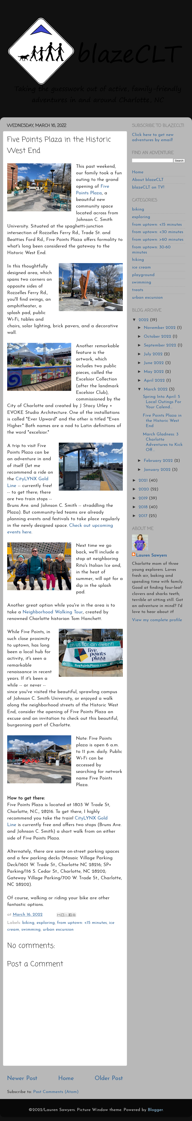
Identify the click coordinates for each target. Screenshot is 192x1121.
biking (28, 923)
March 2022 (156, 389)
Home (66, 1078)
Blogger (155, 1110)
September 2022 (161, 345)
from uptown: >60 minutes (157, 240)
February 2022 (159, 461)
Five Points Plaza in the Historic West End (162, 420)
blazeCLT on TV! (148, 187)
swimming (31, 929)
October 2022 (158, 336)
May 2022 (154, 372)
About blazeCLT (148, 180)
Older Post (109, 1078)
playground (143, 275)
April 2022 (155, 380)
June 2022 (154, 363)
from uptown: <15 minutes (82, 923)
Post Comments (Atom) (56, 1092)
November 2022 (160, 328)
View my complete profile (157, 620)
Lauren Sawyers (151, 555)
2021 (144, 480)
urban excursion (58, 929)
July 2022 (154, 354)
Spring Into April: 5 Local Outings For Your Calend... (162, 402)
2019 (144, 498)
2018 (144, 507)
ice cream (141, 267)
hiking (138, 260)
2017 (144, 516)
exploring (46, 923)
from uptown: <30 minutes (157, 232)
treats (137, 290)
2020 (144, 489)
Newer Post (22, 1078)
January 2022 (158, 470)
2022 (144, 320)
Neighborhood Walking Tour (53, 612)
